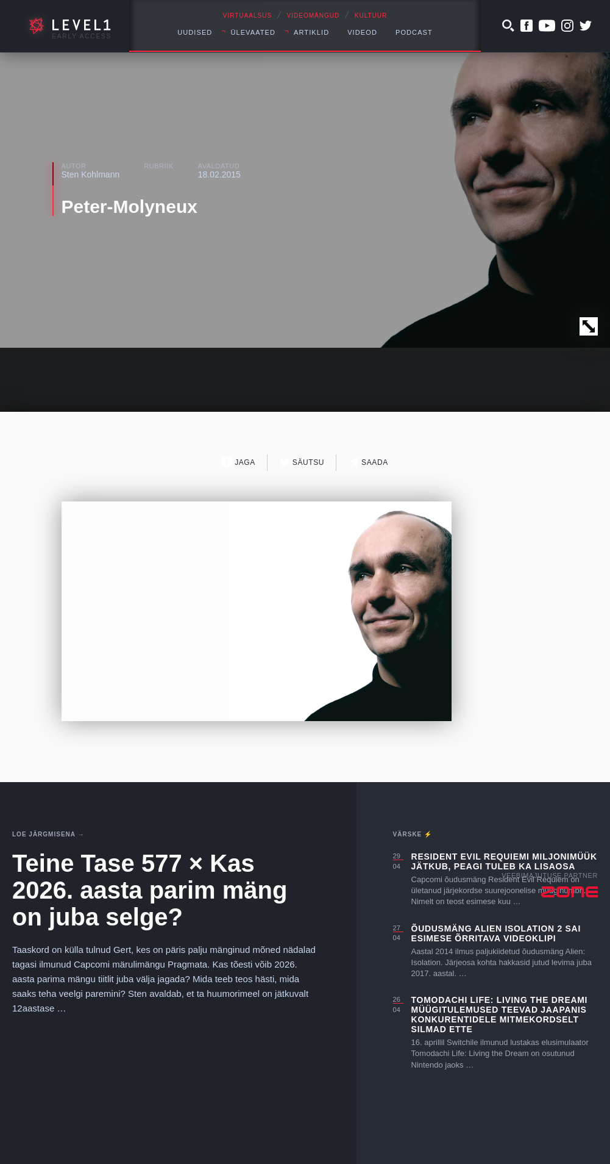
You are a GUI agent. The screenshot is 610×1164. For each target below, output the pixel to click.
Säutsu (302, 462)
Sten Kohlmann (91, 174)
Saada (368, 462)
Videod (362, 32)
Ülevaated (252, 32)
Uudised (194, 32)
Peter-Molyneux (129, 206)
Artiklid (311, 32)
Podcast (414, 32)
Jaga (238, 462)
